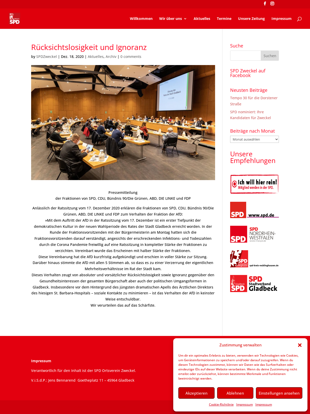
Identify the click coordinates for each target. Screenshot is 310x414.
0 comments (130, 56)
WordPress (116, 407)
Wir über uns (170, 19)
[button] (299, 345)
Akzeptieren (196, 393)
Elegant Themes (67, 407)
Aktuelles (202, 19)
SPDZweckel (46, 56)
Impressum (244, 404)
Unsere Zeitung (251, 19)
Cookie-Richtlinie (221, 404)
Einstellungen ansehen (279, 393)
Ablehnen (235, 393)
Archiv (111, 56)
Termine (224, 19)
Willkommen (141, 19)
